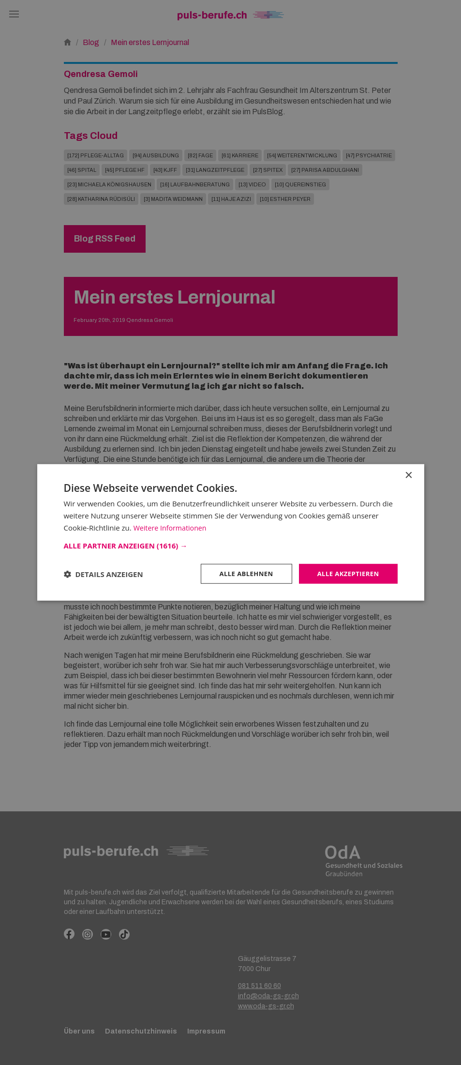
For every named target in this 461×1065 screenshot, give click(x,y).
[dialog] (230, 532)
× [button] (408, 474)
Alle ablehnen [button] (240, 573)
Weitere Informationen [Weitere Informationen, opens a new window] (172, 527)
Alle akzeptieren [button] (346, 573)
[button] (231, 544)
